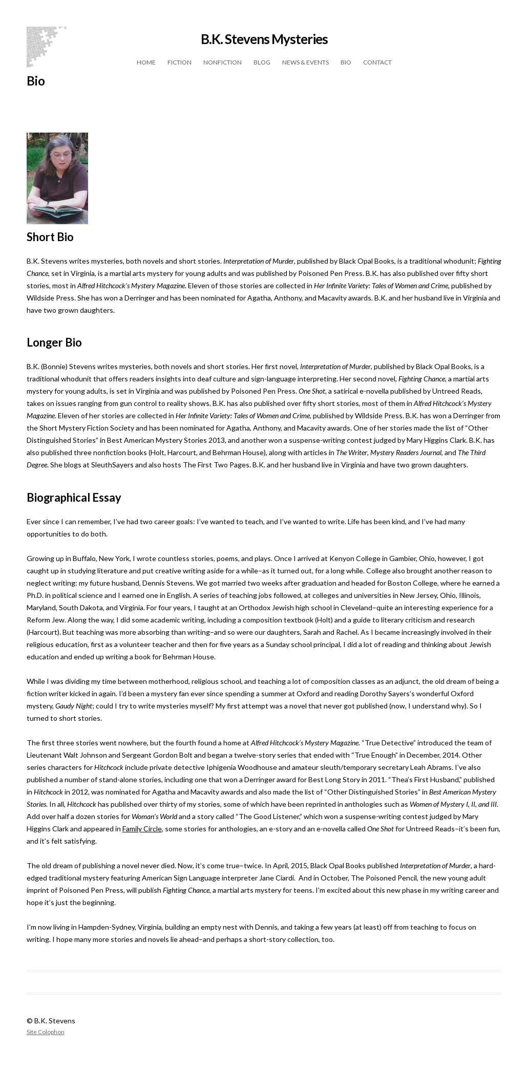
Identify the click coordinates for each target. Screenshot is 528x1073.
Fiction (179, 62)
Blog (262, 62)
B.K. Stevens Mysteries (264, 39)
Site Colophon (46, 1031)
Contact (377, 62)
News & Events (305, 62)
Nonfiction (222, 62)
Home (146, 62)
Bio (346, 62)
